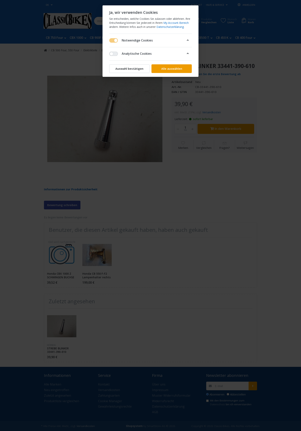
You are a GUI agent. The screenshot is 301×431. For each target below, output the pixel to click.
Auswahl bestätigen (129, 68)
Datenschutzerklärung (170, 27)
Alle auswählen (171, 68)
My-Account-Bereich (176, 23)
